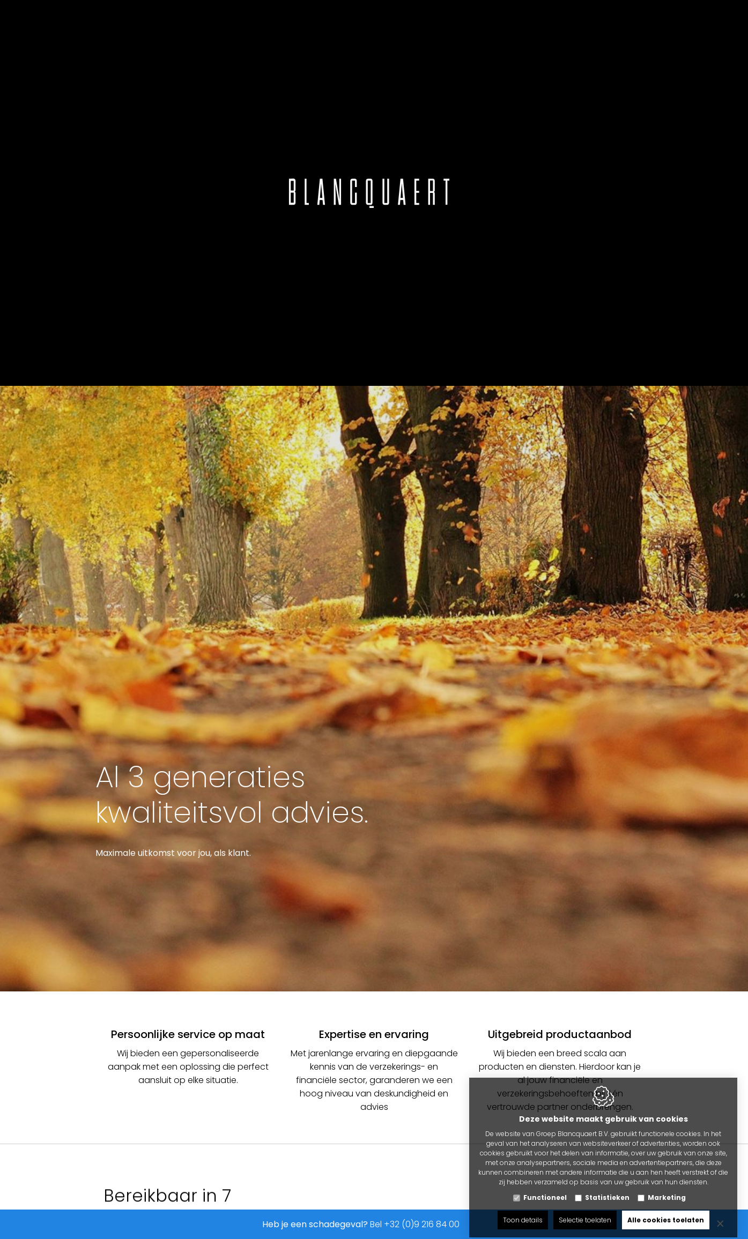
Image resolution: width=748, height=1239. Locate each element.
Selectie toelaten (585, 1210)
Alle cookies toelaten (665, 1210)
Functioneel (545, 1188)
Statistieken (607, 1188)
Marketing (667, 1188)
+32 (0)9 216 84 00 (422, 1224)
